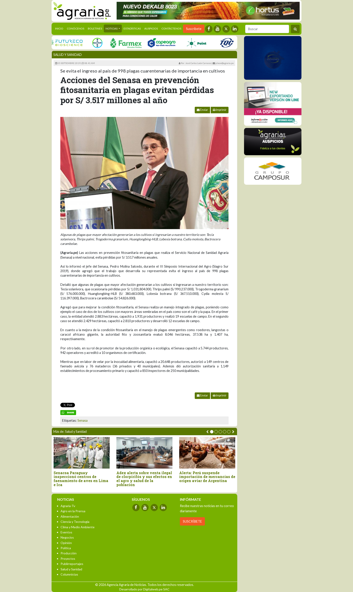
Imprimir (219, 110)
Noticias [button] (112, 28)
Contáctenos (171, 28)
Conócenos (75, 28)
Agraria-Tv (68, 506)
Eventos (66, 532)
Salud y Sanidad (67, 55)
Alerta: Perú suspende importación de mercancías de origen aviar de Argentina (207, 477)
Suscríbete (193, 29)
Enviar (202, 110)
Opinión (66, 543)
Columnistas (69, 574)
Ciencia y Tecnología (75, 522)
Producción (69, 553)
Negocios (67, 537)
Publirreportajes (72, 564)
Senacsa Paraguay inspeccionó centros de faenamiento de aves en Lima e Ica (81, 479)
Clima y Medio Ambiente (78, 527)
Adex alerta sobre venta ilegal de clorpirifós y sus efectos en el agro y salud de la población (144, 479)
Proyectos (68, 558)
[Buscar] (267, 29)
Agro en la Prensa (73, 511)
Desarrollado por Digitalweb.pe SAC (144, 589)
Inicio (60, 28)
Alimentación (70, 516)
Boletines (95, 28)
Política (66, 548)
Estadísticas (132, 28)
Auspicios (151, 28)
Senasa (82, 420)
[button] (212, 432)
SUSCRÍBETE (192, 521)
